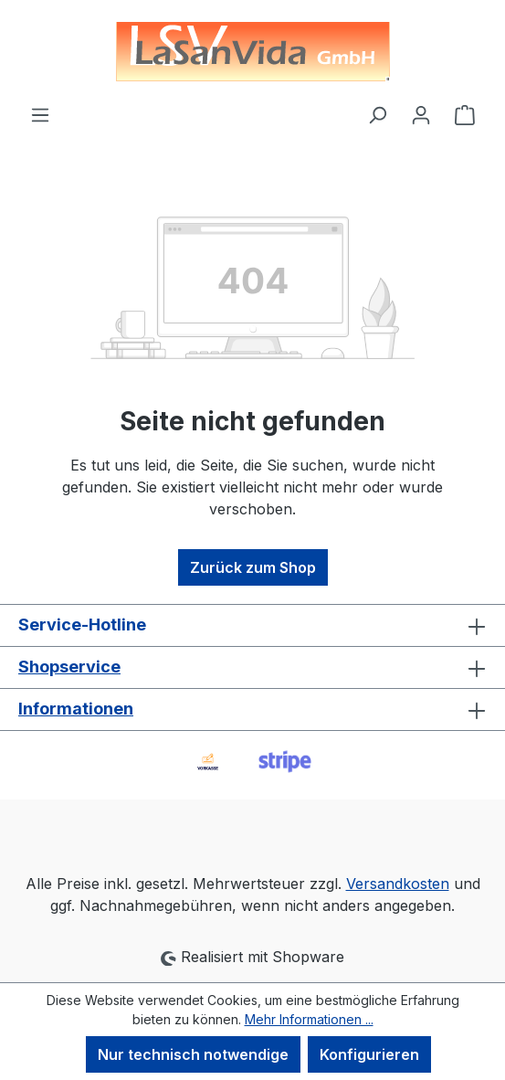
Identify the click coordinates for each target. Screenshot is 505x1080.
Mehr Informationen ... (309, 1019)
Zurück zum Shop (253, 567)
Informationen (75, 708)
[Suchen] (377, 114)
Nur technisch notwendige (193, 1054)
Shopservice (69, 666)
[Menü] (40, 114)
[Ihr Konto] (421, 114)
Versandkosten (397, 883)
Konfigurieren (369, 1054)
